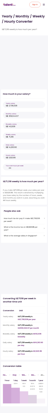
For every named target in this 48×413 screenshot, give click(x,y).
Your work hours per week (14, 166)
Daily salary (10, 145)
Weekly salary (11, 135)
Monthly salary (11, 114)
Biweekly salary (11, 124)
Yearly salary (10, 103)
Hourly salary (10, 155)
